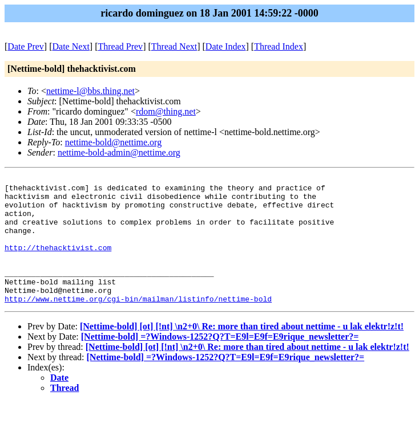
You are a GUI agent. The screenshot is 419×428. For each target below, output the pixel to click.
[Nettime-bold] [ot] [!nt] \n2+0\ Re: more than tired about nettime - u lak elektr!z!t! (242, 352)
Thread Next (174, 46)
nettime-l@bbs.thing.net (90, 91)
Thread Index (278, 46)
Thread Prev (120, 46)
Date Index (226, 46)
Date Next (71, 46)
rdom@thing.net (166, 111)
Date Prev (25, 46)
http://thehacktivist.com (58, 263)
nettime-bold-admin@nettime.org (119, 152)
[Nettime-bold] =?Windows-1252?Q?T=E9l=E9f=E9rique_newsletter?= (220, 362)
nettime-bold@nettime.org (113, 142)
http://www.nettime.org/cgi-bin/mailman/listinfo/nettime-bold (138, 324)
